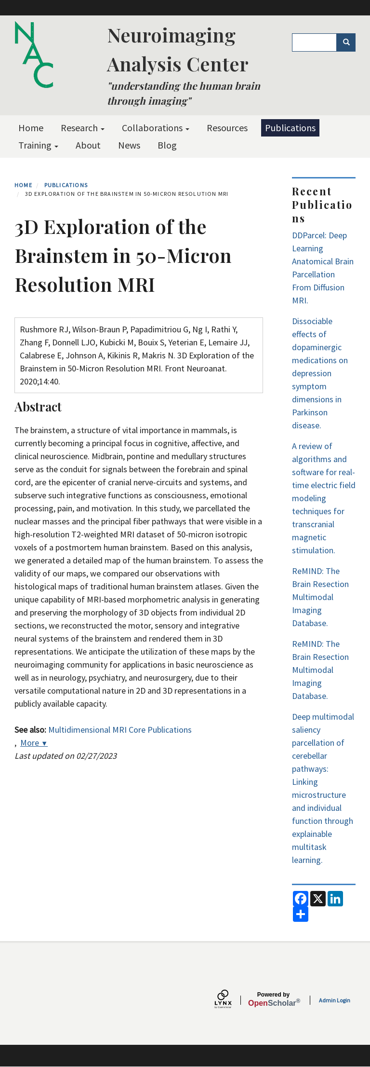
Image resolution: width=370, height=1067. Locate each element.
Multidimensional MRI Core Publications (120, 729)
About (88, 145)
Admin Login (334, 1000)
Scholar (273, 999)
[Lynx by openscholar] (231, 1000)
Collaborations (155, 128)
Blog (167, 145)
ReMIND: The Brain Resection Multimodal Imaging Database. (320, 597)
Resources (227, 128)
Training (38, 145)
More (34, 742)
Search (349, 42)
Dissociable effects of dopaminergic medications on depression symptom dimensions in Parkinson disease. (320, 373)
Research (83, 128)
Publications (290, 128)
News (129, 145)
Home (30, 128)
